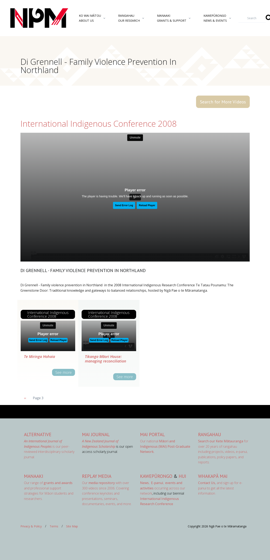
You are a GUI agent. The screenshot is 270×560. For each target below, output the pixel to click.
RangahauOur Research (129, 18)
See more (63, 372)
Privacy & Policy (31, 526)
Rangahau (209, 434)
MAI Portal (152, 434)
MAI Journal (96, 434)
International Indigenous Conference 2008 (98, 123)
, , (152, 483)
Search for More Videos (223, 102)
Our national (165, 446)
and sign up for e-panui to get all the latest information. (220, 488)
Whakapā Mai (212, 476)
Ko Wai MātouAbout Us (90, 18)
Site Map (72, 526)
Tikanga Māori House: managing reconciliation (105, 358)
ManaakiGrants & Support (171, 18)
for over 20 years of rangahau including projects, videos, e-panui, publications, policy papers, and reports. (223, 451)
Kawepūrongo (156, 476)
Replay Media (96, 476)
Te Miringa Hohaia (39, 356)
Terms (54, 526)
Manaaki (33, 476)
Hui (182, 476)
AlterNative (37, 434)
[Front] (29, 18)
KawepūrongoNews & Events (215, 18)
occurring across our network (162, 488)
